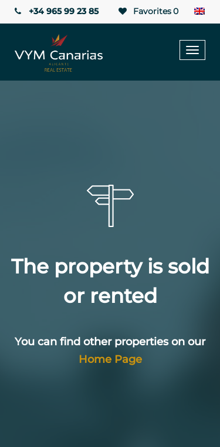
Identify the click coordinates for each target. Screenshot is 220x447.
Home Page (110, 359)
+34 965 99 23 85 (55, 11)
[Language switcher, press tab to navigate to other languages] (199, 12)
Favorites (148, 11)
